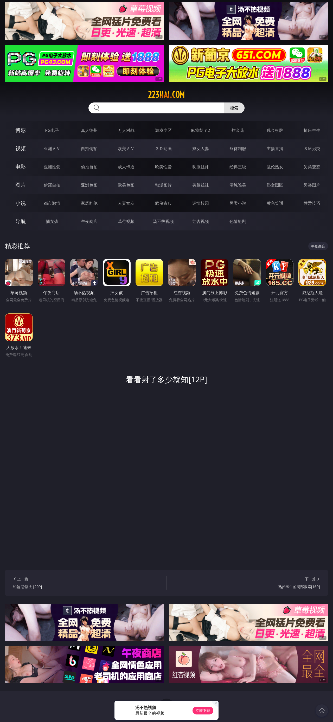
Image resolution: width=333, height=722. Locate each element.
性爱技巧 (312, 203)
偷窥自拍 (52, 185)
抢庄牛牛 (312, 130)
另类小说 (237, 203)
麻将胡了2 (200, 130)
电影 (20, 166)
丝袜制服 (237, 148)
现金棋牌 (275, 130)
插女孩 (52, 221)
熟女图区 (275, 185)
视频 (20, 148)
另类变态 (312, 167)
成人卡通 (126, 167)
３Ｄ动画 (163, 148)
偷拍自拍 (89, 167)
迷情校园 (200, 203)
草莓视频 (126, 221)
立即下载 (203, 710)
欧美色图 (126, 185)
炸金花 (238, 130)
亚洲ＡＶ (52, 148)
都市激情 (52, 203)
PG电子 (52, 130)
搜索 (234, 108)
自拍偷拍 (89, 148)
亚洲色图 (89, 185)
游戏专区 (163, 130)
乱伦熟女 (275, 167)
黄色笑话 (275, 203)
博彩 (20, 130)
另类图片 (312, 185)
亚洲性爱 (52, 167)
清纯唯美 (237, 185)
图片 (20, 184)
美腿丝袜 (200, 185)
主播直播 (275, 148)
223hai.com (166, 94)
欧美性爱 (163, 167)
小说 (20, 203)
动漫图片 (163, 185)
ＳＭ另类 (312, 148)
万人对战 (126, 130)
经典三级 (237, 167)
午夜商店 (89, 221)
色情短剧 (237, 221)
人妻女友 (126, 203)
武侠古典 (163, 203)
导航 (20, 221)
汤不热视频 (163, 221)
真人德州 (89, 130)
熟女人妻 (200, 148)
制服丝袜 (200, 167)
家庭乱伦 (89, 203)
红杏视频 (200, 221)
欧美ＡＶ (126, 148)
